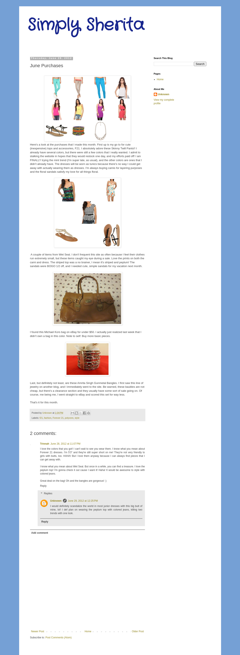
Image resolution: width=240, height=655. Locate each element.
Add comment (39, 532)
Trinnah (44, 443)
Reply (43, 485)
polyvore (69, 418)
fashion (47, 418)
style (77, 418)
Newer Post (37, 631)
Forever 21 (58, 418)
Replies (48, 493)
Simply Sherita (86, 25)
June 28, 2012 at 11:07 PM (65, 443)
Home (88, 631)
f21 (41, 418)
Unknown (56, 500)
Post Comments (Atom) (58, 637)
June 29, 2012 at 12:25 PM (83, 500)
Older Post (138, 631)
